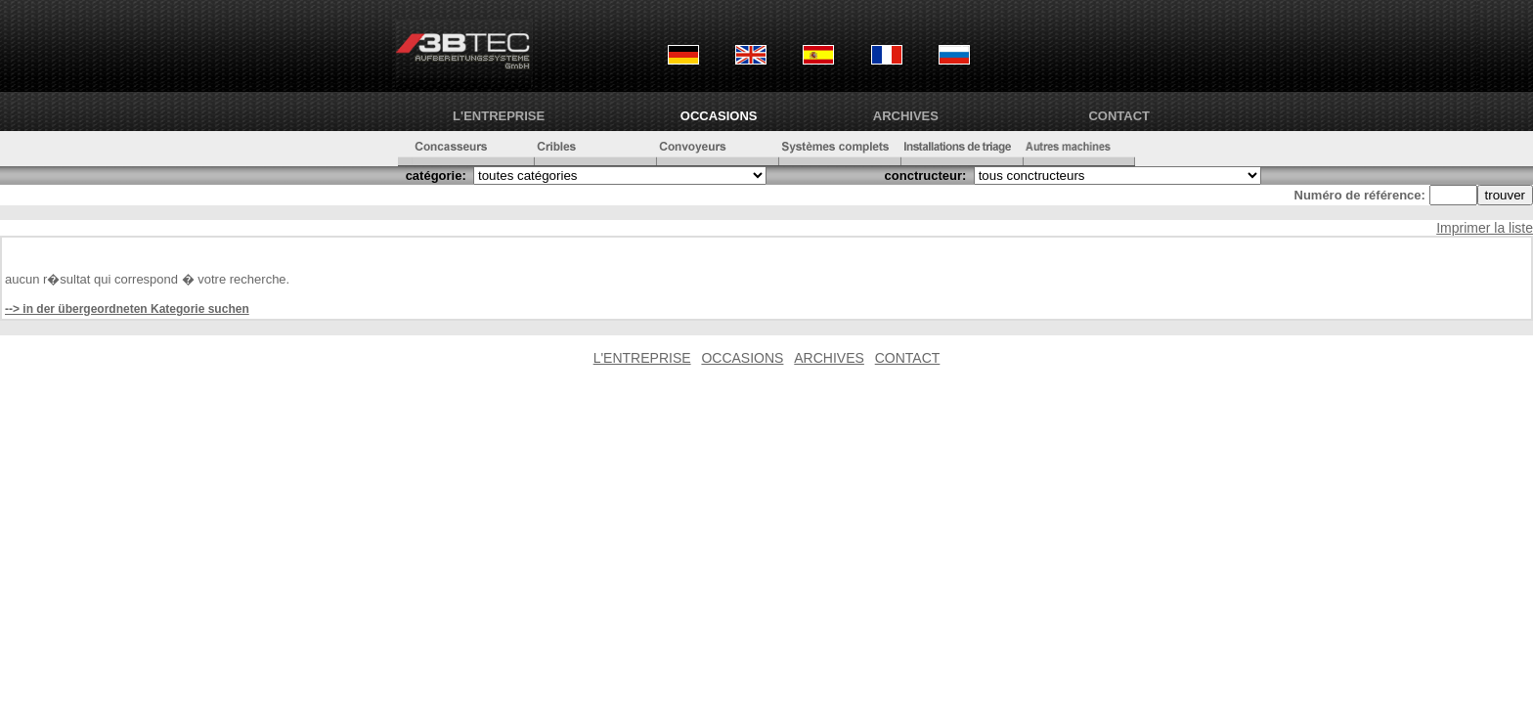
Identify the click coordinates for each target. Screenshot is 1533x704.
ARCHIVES (906, 116)
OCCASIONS (719, 116)
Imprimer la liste (1484, 228)
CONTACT (1119, 116)
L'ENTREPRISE (499, 116)
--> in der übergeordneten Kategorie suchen (127, 309)
